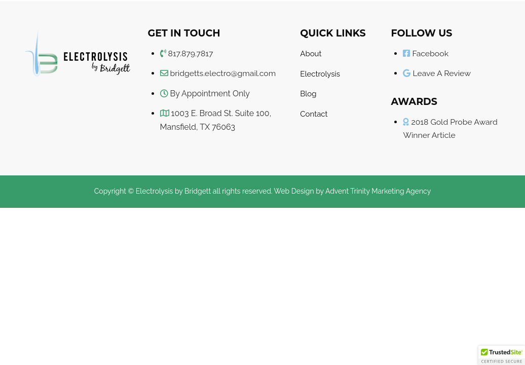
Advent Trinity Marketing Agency (378, 191)
